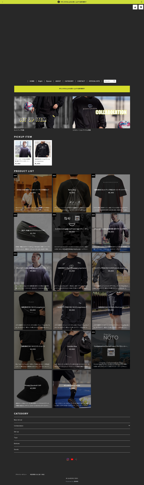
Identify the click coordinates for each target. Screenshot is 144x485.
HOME (32, 81)
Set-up (16, 432)
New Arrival (18, 420)
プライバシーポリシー (21, 474)
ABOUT (58, 81)
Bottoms (17, 443)
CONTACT (81, 81)
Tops (16, 437)
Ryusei (49, 81)
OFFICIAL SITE (94, 81)
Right (40, 81)
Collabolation (18, 426)
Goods (16, 449)
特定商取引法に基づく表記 (37, 474)
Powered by (72, 481)
